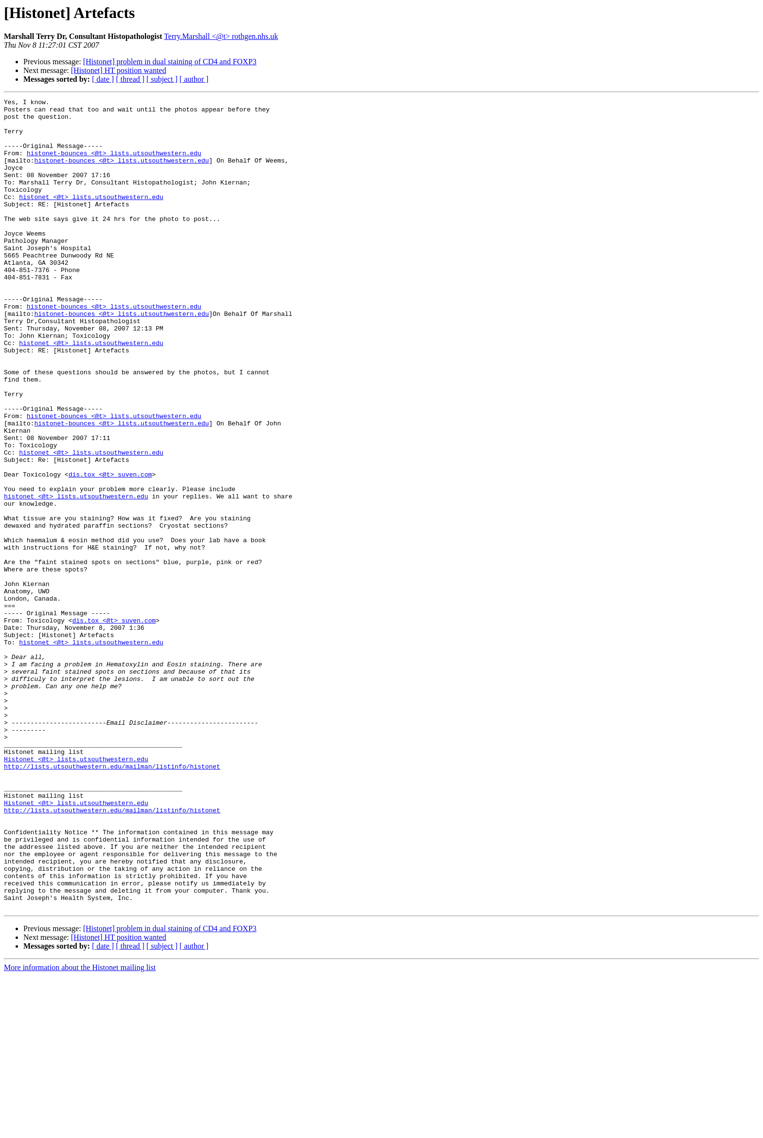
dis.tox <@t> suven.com (110, 550)
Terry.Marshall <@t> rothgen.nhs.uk (221, 36)
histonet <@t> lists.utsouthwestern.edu (91, 217)
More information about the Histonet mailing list (80, 1129)
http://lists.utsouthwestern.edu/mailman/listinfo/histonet (112, 900)
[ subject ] (162, 79)
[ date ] (103, 79)
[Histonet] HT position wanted (118, 70)
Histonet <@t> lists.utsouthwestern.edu (76, 891)
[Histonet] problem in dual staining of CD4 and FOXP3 (169, 61)
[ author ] (194, 79)
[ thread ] (130, 79)
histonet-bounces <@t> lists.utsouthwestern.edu (114, 164)
